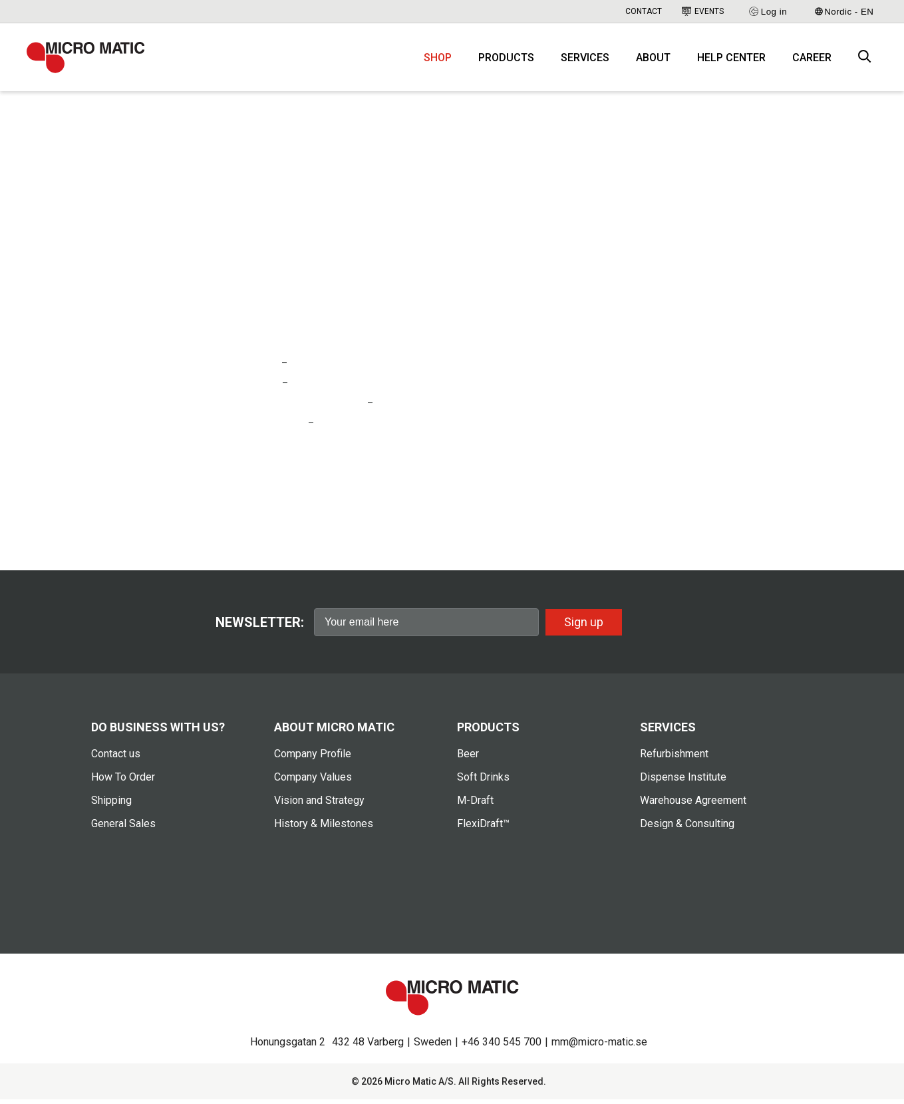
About (653, 60)
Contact (643, 11)
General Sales (123, 829)
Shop (438, 60)
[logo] (90, 60)
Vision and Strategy (319, 805)
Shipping (111, 805)
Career (811, 60)
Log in (767, 11)
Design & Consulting (687, 829)
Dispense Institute (683, 782)
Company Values (313, 782)
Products (506, 60)
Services (585, 60)
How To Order (123, 782)
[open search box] (864, 60)
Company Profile (312, 759)
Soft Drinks (483, 782)
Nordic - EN (844, 12)
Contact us (115, 759)
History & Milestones (323, 829)
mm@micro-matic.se (599, 1046)
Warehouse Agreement (693, 805)
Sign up (583, 627)
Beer (468, 759)
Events (703, 11)
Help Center (731, 60)
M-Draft (475, 805)
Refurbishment (674, 759)
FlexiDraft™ (483, 829)
